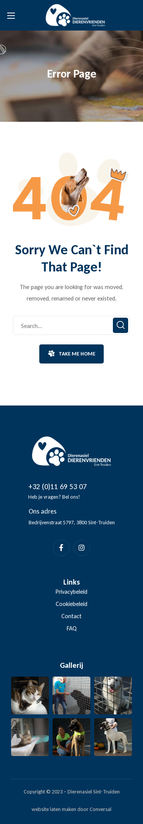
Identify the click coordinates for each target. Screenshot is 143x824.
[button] (71, 354)
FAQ (72, 628)
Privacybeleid (71, 591)
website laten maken (54, 809)
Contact (71, 616)
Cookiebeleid (71, 603)
